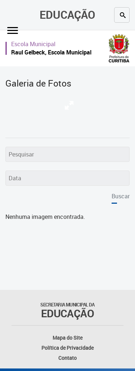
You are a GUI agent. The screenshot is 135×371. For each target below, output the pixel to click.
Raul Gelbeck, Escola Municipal (51, 52)
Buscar (121, 196)
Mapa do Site (67, 337)
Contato (67, 357)
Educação (67, 14)
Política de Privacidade (67, 347)
